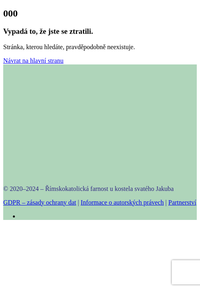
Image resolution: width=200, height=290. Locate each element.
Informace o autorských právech (122, 202)
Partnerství (182, 202)
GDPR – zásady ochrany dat (39, 202)
